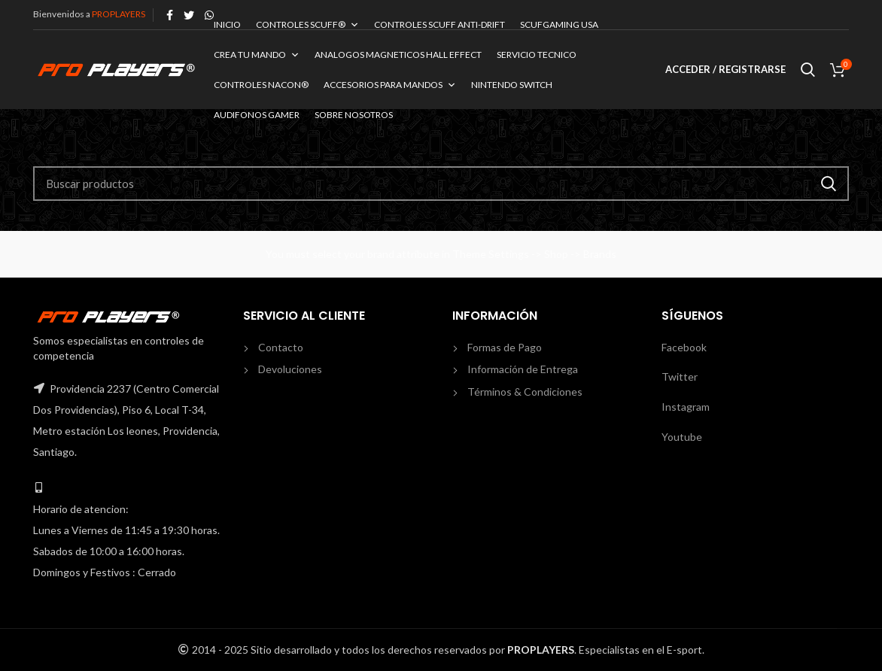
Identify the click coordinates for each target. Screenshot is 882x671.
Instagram (686, 406)
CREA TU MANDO (257, 54)
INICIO (227, 24)
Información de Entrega (522, 369)
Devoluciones (290, 369)
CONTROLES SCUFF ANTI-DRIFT (439, 24)
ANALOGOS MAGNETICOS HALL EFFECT (398, 54)
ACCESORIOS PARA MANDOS (390, 84)
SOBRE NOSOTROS (354, 114)
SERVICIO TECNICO (536, 54)
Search (828, 183)
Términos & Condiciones (524, 391)
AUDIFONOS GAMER (257, 114)
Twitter (680, 376)
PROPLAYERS (118, 14)
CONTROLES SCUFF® (307, 24)
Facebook (684, 347)
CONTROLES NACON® (261, 84)
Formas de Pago (504, 347)
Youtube (682, 436)
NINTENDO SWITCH (511, 84)
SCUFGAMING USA (559, 24)
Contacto (280, 347)
